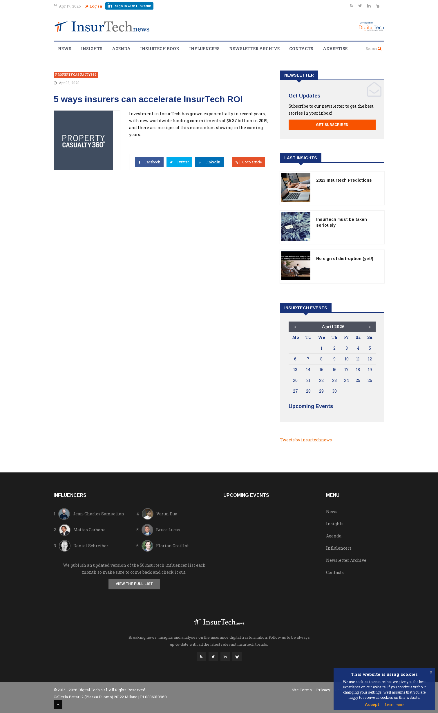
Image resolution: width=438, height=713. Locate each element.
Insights (91, 48)
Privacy (323, 689)
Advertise (335, 48)
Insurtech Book (160, 48)
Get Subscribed (332, 125)
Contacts (301, 48)
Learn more (394, 704)
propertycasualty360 (75, 75)
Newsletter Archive (254, 48)
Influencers (204, 48)
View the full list (134, 584)
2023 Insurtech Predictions (344, 180)
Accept (372, 704)
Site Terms (302, 689)
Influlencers (339, 548)
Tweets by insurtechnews (306, 440)
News (64, 48)
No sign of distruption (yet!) (344, 258)
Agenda (121, 48)
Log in (93, 6)
